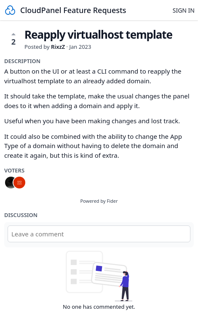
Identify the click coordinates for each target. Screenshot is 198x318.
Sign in (184, 10)
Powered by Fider (99, 201)
